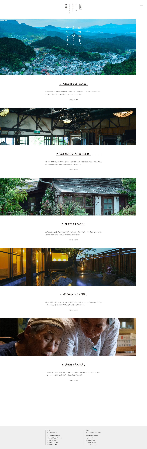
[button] (141, 5)
